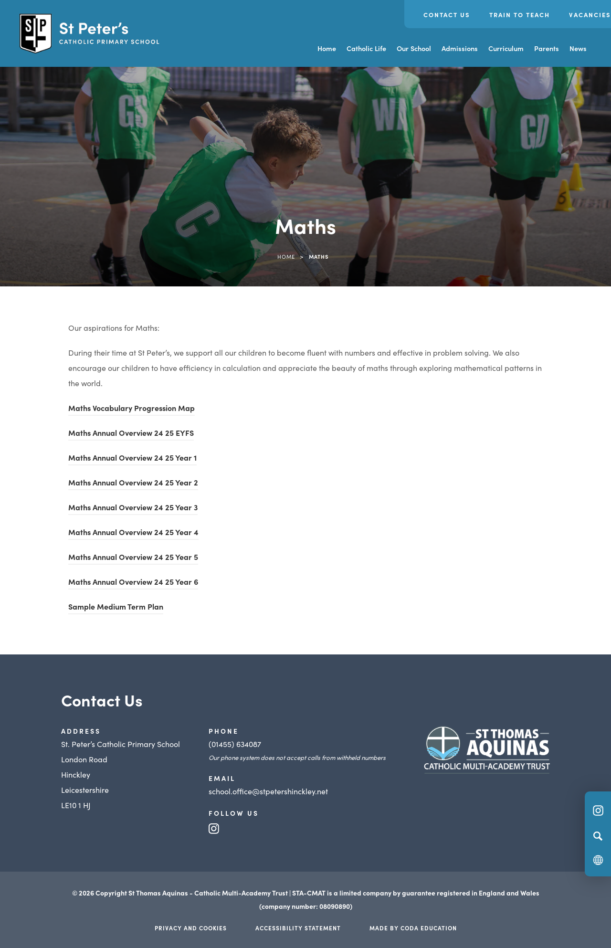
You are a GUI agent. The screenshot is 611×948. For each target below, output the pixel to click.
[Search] (598, 836)
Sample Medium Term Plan (115, 606)
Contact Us (446, 14)
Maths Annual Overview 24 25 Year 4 (133, 532)
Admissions (460, 48)
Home (326, 48)
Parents (546, 48)
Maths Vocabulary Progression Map (131, 407)
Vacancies (590, 14)
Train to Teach (519, 14)
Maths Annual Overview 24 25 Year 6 (133, 581)
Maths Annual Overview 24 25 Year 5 (133, 556)
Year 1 (186, 457)
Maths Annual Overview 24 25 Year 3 (133, 507)
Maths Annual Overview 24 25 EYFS (131, 432)
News (578, 48)
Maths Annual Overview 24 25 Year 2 (133, 482)
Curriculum (506, 48)
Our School (414, 48)
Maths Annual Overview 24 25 (121, 457)
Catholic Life (366, 48)
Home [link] (286, 256)
